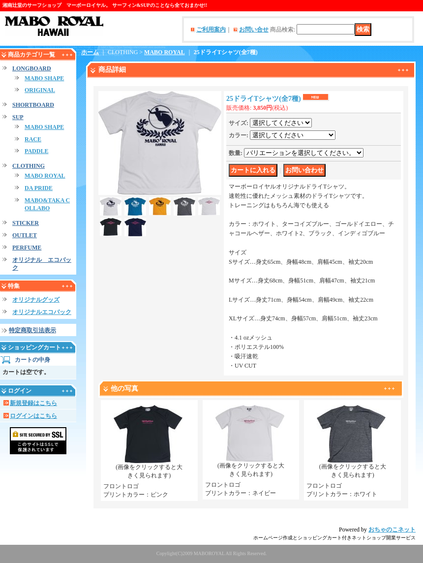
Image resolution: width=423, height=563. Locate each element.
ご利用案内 (211, 29)
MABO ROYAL (45, 175)
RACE (33, 139)
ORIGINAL (40, 90)
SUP (18, 117)
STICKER (25, 222)
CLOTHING (28, 165)
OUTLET (24, 235)
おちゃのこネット (392, 529)
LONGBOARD (31, 68)
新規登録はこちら (33, 403)
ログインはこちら (33, 415)
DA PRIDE (39, 188)
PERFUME (26, 247)
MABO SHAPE (44, 78)
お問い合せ (254, 29)
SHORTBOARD (33, 104)
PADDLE (36, 151)
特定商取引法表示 (32, 330)
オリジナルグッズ (36, 299)
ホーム (90, 52)
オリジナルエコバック (41, 312)
